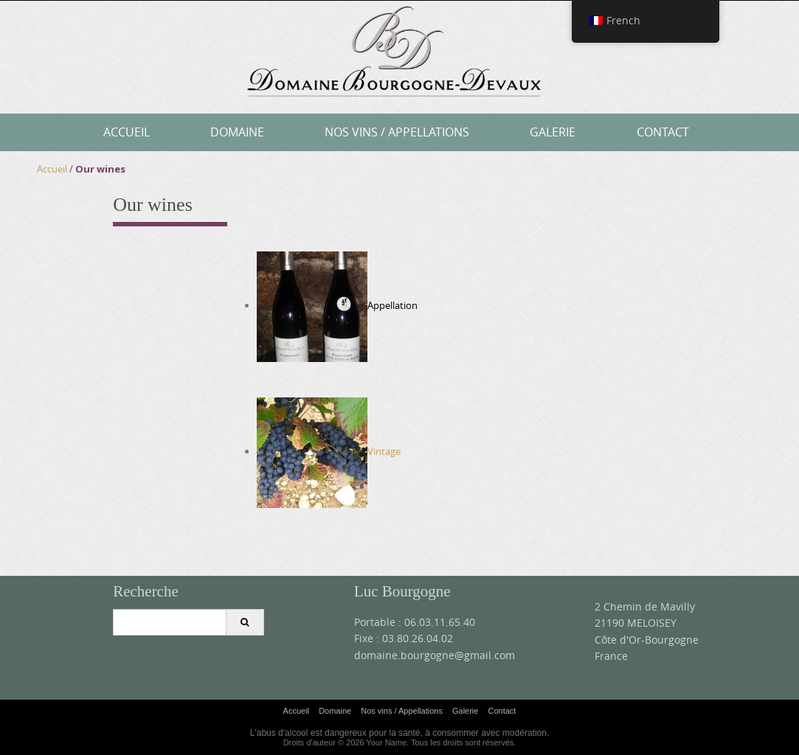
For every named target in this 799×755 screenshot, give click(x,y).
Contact (663, 132)
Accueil (126, 132)
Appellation (392, 305)
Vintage (329, 451)
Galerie (552, 132)
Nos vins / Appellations (397, 132)
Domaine (237, 132)
